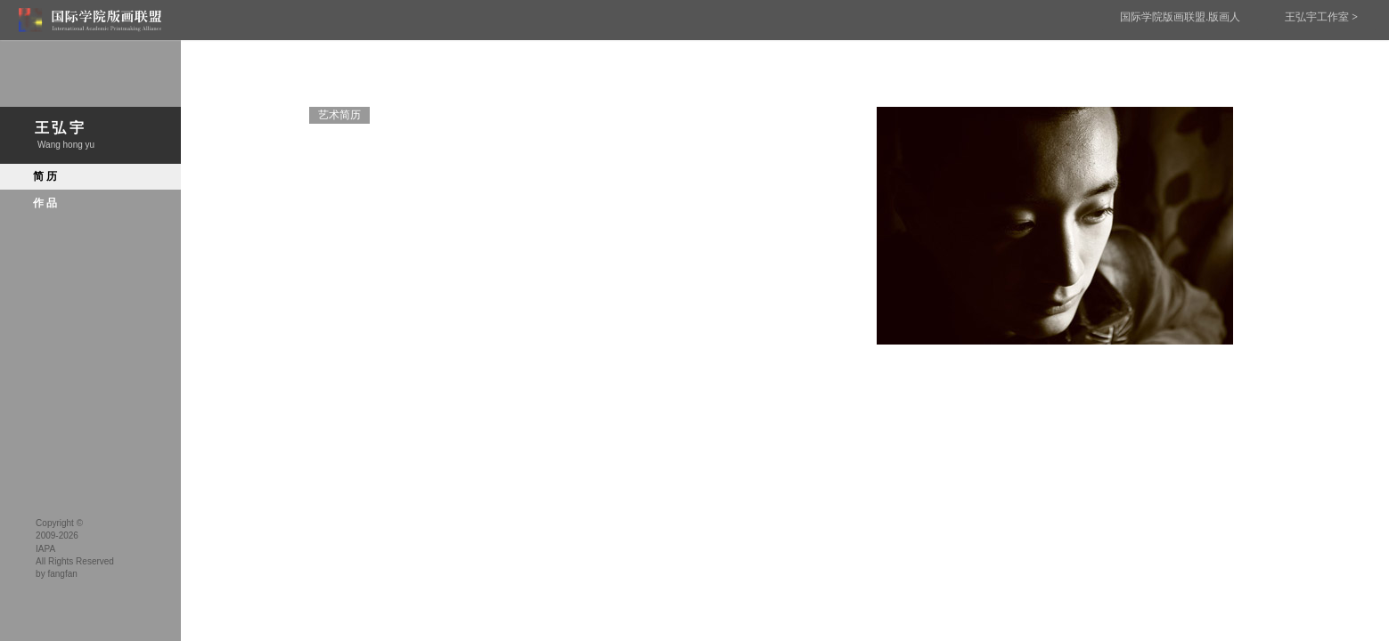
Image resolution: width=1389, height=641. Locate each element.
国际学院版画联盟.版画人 (1180, 17)
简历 (44, 176)
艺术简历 (339, 115)
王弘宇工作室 (1321, 17)
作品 (44, 203)
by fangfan (57, 574)
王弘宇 (90, 135)
